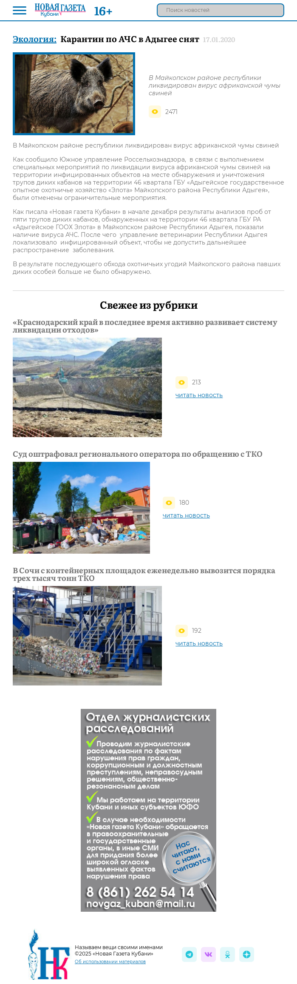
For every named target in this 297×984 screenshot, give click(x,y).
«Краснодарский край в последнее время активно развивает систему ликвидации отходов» (145, 325)
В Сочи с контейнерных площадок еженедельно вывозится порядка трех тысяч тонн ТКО (144, 574)
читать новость (199, 395)
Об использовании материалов (110, 961)
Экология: (35, 38)
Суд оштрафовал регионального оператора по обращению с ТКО (138, 454)
